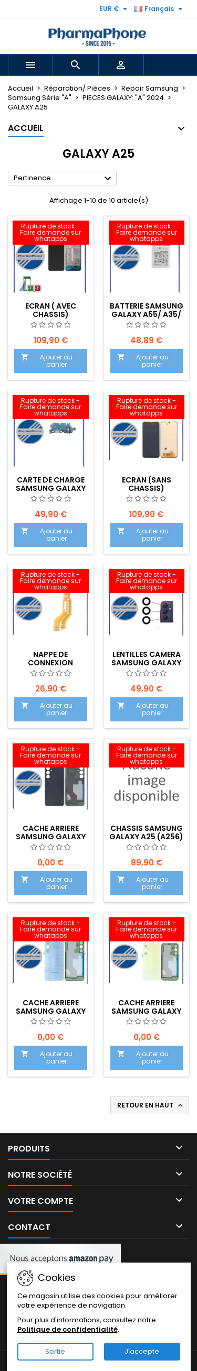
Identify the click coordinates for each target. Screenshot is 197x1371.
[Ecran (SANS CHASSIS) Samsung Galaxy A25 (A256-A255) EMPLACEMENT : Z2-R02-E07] (147, 408)
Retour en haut (150, 1105)
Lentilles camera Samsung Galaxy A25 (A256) (146, 662)
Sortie (55, 1351)
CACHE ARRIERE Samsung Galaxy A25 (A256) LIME (146, 1011)
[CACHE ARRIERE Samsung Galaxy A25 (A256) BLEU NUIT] (51, 756)
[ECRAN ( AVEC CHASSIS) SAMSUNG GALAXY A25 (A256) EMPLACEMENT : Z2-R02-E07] (51, 234)
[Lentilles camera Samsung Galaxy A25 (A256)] (147, 582)
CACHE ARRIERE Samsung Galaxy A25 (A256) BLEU (51, 1011)
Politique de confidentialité (67, 1329)
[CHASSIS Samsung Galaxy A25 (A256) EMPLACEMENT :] (147, 756)
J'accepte (142, 1351)
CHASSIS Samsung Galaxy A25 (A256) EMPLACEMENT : (146, 836)
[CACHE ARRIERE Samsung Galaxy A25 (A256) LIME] (147, 930)
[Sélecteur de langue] (159, 9)
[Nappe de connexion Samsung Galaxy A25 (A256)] (51, 582)
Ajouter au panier (46, 361)
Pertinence (64, 178)
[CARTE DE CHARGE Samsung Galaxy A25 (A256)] (51, 408)
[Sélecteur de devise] (114, 9)
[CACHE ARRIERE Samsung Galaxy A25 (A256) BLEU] (51, 930)
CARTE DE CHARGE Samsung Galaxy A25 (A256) (51, 488)
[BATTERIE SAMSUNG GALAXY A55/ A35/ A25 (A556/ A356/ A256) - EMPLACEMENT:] (147, 234)
